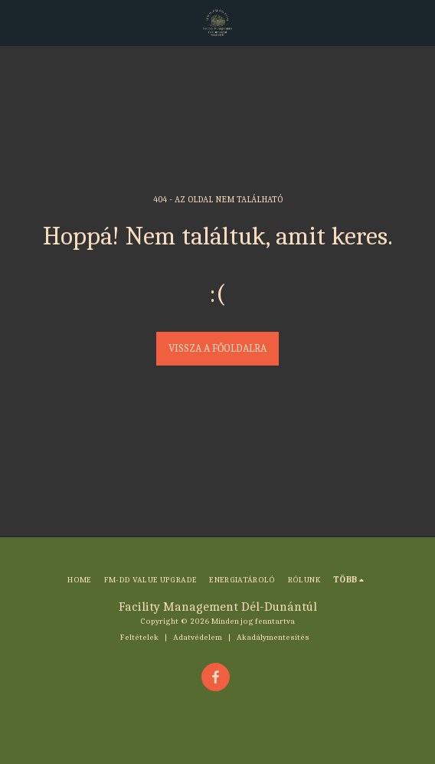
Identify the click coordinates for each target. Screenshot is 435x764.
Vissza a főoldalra (217, 348)
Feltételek (139, 637)
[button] (17, 22)
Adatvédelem (197, 637)
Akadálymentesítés (273, 637)
